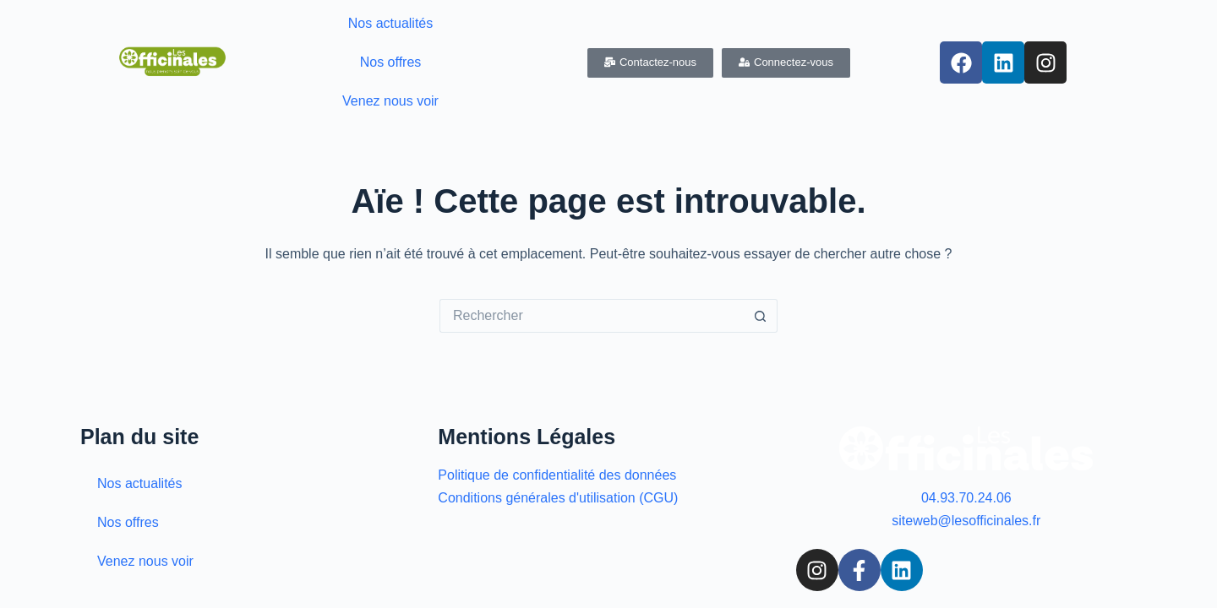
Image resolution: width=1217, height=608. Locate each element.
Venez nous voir (390, 101)
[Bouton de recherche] (761, 316)
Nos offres (391, 62)
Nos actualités (391, 23)
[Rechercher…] (591, 316)
